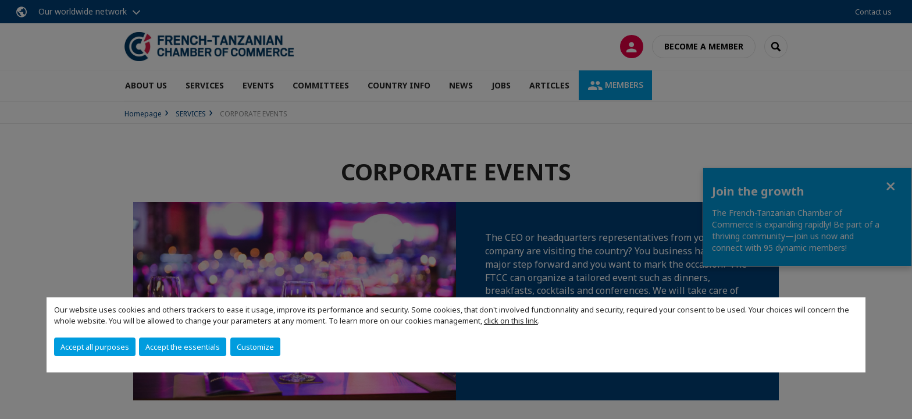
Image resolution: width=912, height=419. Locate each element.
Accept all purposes (94, 347)
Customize (255, 347)
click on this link (511, 320)
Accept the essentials (182, 347)
